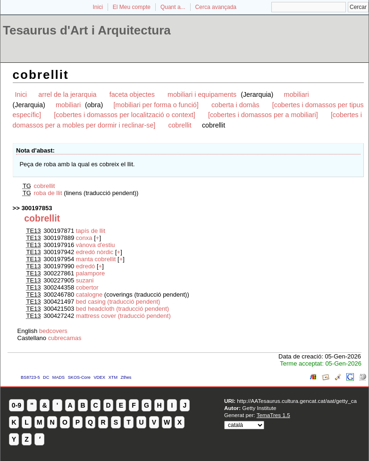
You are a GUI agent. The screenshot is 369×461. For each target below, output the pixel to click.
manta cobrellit (96, 259)
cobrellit (179, 125)
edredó (85, 266)
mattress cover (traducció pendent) (123, 315)
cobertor (87, 287)
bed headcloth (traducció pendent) (122, 308)
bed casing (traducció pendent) (118, 301)
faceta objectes (132, 94)
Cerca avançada (215, 7)
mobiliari (296, 94)
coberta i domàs (235, 105)
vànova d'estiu (95, 244)
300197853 (36, 208)
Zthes (126, 377)
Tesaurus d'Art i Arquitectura (87, 30)
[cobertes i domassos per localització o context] (124, 115)
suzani (85, 280)
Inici (98, 7)
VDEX (99, 377)
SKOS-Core (79, 377)
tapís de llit (90, 230)
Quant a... (172, 7)
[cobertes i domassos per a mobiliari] (263, 115)
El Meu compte (132, 7)
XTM (113, 377)
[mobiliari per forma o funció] (155, 105)
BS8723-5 (30, 377)
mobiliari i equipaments (203, 94)
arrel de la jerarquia (67, 94)
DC (46, 377)
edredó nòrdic (95, 252)
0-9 (16, 405)
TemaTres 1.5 (273, 415)
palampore (90, 273)
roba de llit (48, 192)
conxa (84, 237)
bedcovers (53, 330)
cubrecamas (65, 337)
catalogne (89, 294)
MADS (58, 377)
